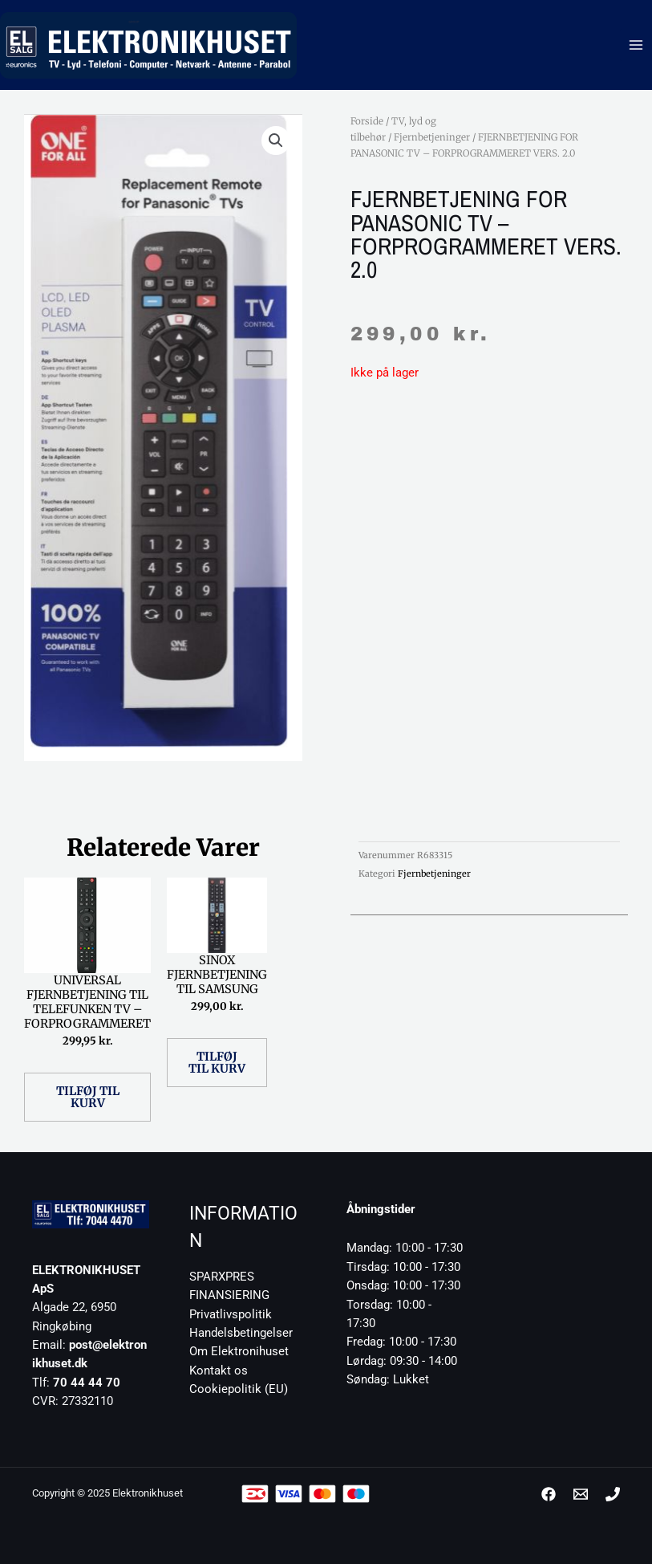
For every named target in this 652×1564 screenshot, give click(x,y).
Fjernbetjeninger (432, 137)
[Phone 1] (612, 1494)
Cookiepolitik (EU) (238, 1389)
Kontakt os (218, 1370)
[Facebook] (548, 1494)
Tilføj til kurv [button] (87, 1097)
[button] (275, 140)
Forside (366, 121)
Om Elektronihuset (239, 1351)
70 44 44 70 (86, 1382)
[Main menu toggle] (636, 45)
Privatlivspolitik (230, 1314)
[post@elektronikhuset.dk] (580, 1494)
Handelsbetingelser (241, 1333)
